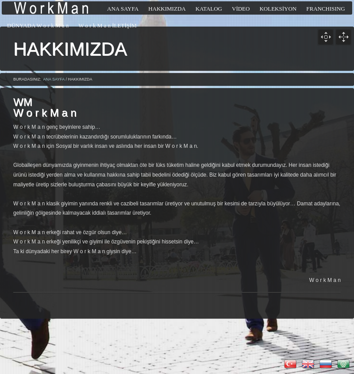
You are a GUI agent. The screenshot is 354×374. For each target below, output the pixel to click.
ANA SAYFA (54, 79)
